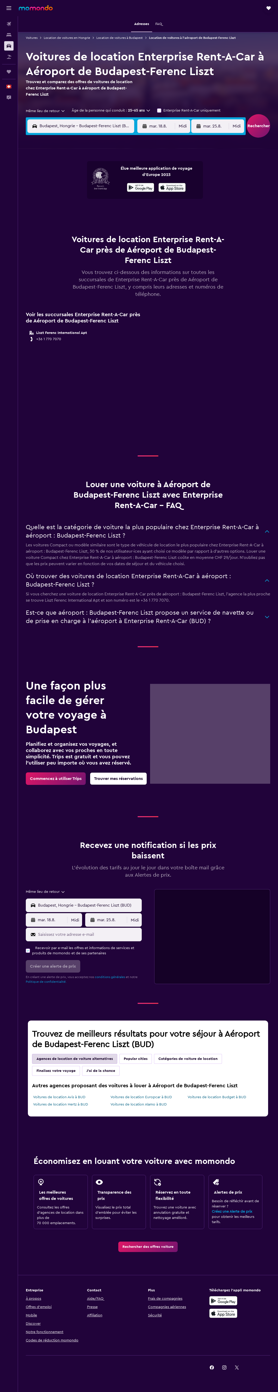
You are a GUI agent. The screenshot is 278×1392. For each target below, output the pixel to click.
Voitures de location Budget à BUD (217, 1097)
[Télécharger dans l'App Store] (172, 188)
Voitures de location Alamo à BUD (138, 1104)
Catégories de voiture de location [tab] (188, 1059)
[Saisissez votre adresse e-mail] (88, 934)
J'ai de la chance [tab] (101, 1071)
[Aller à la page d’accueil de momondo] (36, 7)
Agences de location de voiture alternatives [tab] (74, 1059)
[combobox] (45, 111)
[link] (56, 778)
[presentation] (172, 187)
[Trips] (9, 71)
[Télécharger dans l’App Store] (223, 1313)
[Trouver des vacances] (9, 57)
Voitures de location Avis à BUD (59, 1097)
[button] (9, 8)
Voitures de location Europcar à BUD (141, 1097)
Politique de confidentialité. (46, 981)
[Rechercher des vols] (9, 24)
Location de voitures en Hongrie (67, 37)
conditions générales (110, 977)
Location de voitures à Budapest (119, 37)
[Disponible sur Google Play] (140, 188)
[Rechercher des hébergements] (9, 35)
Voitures (32, 37)
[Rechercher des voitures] (9, 46)
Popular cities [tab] (135, 1059)
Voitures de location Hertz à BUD (60, 1104)
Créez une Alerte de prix (232, 1211)
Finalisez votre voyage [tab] (56, 1071)
